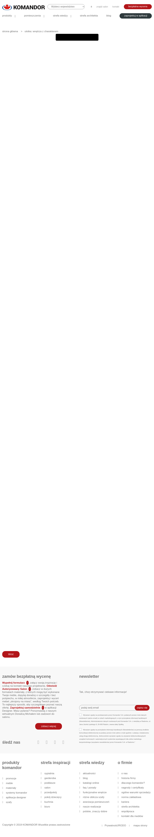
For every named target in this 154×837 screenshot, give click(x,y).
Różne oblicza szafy (93, 797)
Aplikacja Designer (16, 797)
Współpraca (127, 811)
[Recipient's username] (109, 708)
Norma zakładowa (131, 797)
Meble (9, 783)
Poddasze (49, 783)
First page (59, 37)
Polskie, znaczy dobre (95, 811)
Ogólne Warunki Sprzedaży (136, 792)
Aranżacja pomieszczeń (96, 801)
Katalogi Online (91, 783)
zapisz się (142, 707)
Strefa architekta (89, 15)
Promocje (11, 778)
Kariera (125, 801)
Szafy (9, 802)
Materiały (11, 788)
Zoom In (87, 37)
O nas (124, 773)
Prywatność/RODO (115, 825)
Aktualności (89, 773)
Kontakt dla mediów (132, 816)
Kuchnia (48, 801)
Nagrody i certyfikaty (132, 787)
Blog (108, 15)
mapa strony (140, 825)
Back (66, 37)
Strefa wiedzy (60, 15)
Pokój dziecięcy (52, 797)
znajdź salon (102, 6)
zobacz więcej (48, 726)
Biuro (47, 806)
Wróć (11, 654)
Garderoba (50, 778)
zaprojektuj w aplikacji (135, 15)
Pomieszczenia (32, 15)
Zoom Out (94, 37)
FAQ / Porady (89, 787)
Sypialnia (49, 773)
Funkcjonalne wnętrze (95, 792)
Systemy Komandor (16, 792)
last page (80, 37)
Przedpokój (50, 792)
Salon (47, 787)
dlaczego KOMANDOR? (133, 783)
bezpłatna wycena (137, 6)
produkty (7, 15)
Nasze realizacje (92, 806)
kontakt (115, 6)
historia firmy (128, 778)
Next (73, 37)
